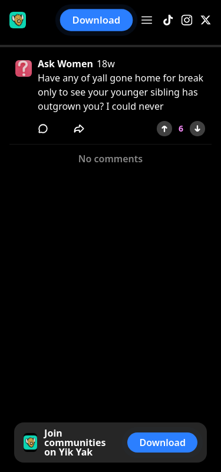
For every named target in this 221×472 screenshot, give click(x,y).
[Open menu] (146, 20)
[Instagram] (187, 20)
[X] (206, 20)
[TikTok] (168, 20)
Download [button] (96, 20)
